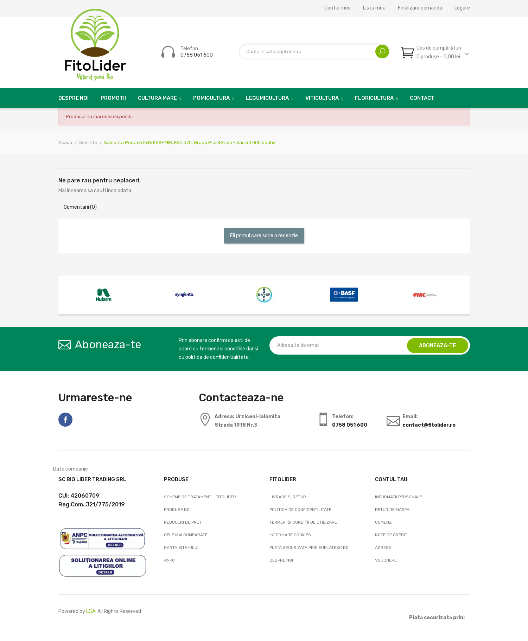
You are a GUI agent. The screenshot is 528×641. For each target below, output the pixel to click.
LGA (90, 611)
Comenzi (384, 522)
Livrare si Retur (287, 496)
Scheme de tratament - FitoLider (200, 496)
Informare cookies (290, 534)
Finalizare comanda (420, 8)
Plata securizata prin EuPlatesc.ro (309, 547)
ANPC (169, 560)
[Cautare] (314, 51)
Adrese (383, 547)
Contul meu (337, 8)
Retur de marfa (392, 509)
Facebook (65, 420)
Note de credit (391, 534)
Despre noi (281, 560)
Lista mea (374, 8)
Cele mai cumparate (186, 534)
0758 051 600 (196, 55)
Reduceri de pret (183, 522)
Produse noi (177, 509)
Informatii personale (398, 496)
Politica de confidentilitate (300, 509)
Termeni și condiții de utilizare (303, 522)
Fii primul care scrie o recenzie (264, 236)
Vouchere (386, 560)
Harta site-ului (181, 547)
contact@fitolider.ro (429, 425)
